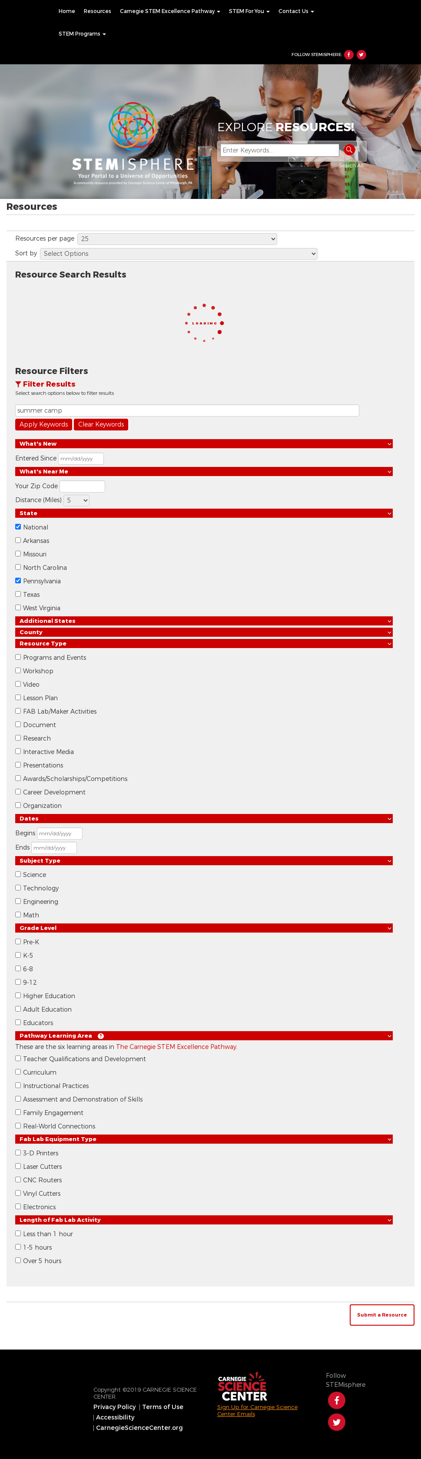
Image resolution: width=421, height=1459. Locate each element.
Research (37, 738)
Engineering (40, 902)
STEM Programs (82, 33)
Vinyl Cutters (41, 1194)
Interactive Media (48, 752)
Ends (22, 848)
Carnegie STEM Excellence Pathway (170, 11)
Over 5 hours (42, 1261)
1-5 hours (37, 1248)
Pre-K (31, 942)
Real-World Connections (59, 1126)
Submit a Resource (382, 1315)
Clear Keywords (101, 424)
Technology (41, 888)
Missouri (34, 554)
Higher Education (49, 996)
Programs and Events (54, 658)
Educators (38, 1023)
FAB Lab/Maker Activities (59, 712)
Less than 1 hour (48, 1234)
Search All (351, 165)
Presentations (43, 765)
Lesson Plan (40, 698)
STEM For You (249, 11)
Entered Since (35, 458)
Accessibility (115, 1418)
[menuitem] (67, 11)
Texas (31, 595)
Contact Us (296, 11)
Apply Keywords (44, 424)
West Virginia (41, 608)
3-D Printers (40, 1153)
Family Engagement (53, 1113)
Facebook (349, 55)
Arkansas (36, 541)
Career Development (54, 792)
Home (67, 11)
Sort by (26, 253)
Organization (42, 806)
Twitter (361, 55)
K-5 (28, 956)
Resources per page (44, 239)
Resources (97, 11)
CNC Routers (42, 1180)
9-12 (30, 983)
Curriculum (39, 1073)
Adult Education (47, 1010)
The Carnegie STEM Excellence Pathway (176, 1047)
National (35, 527)
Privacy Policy (114, 1407)
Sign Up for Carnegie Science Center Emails (257, 1410)
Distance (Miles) (38, 500)
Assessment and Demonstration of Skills (83, 1099)
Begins (25, 833)
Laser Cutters (42, 1167)
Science (34, 875)
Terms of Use (162, 1407)
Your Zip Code (36, 486)
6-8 (28, 969)
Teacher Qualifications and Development (84, 1059)
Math (31, 915)
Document (39, 725)
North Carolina (45, 568)
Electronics (39, 1207)
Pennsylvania (42, 581)
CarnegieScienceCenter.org (139, 1428)
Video (31, 685)
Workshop (38, 671)
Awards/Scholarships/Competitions (75, 779)
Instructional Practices (56, 1086)
